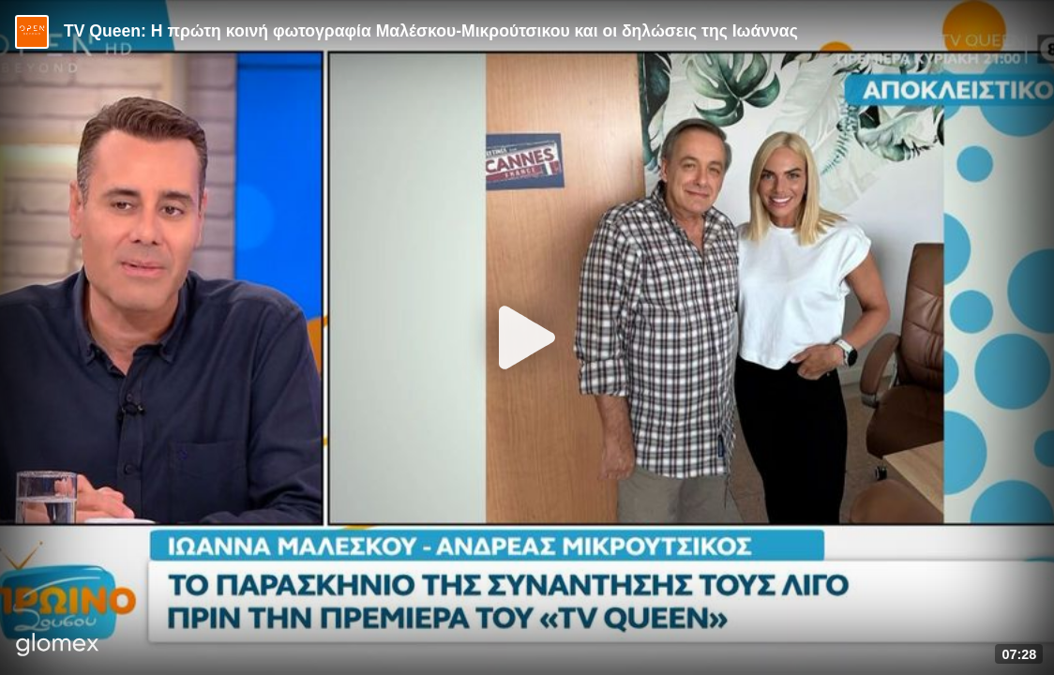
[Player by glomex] (57, 646)
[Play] (527, 337)
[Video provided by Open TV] (32, 32)
